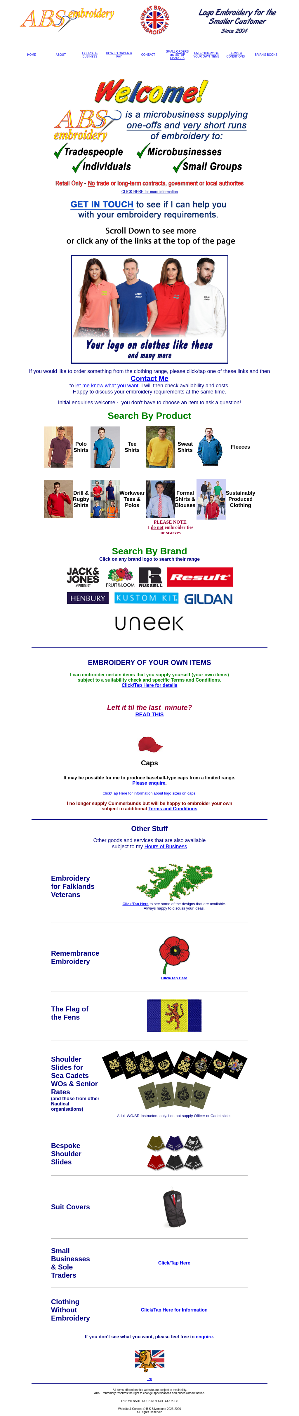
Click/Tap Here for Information (174, 1309)
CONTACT (148, 54)
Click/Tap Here (135, 904)
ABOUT (61, 54)
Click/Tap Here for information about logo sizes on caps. (149, 793)
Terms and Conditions (172, 808)
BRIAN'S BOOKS (266, 54)
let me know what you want (106, 386)
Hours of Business (165, 846)
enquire (204, 1336)
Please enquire (148, 783)
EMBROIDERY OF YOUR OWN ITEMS (206, 55)
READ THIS (149, 714)
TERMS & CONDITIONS (235, 55)
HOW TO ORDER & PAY (119, 55)
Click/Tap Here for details (150, 685)
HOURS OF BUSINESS (90, 55)
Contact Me (149, 378)
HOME (31, 54)
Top (149, 1379)
